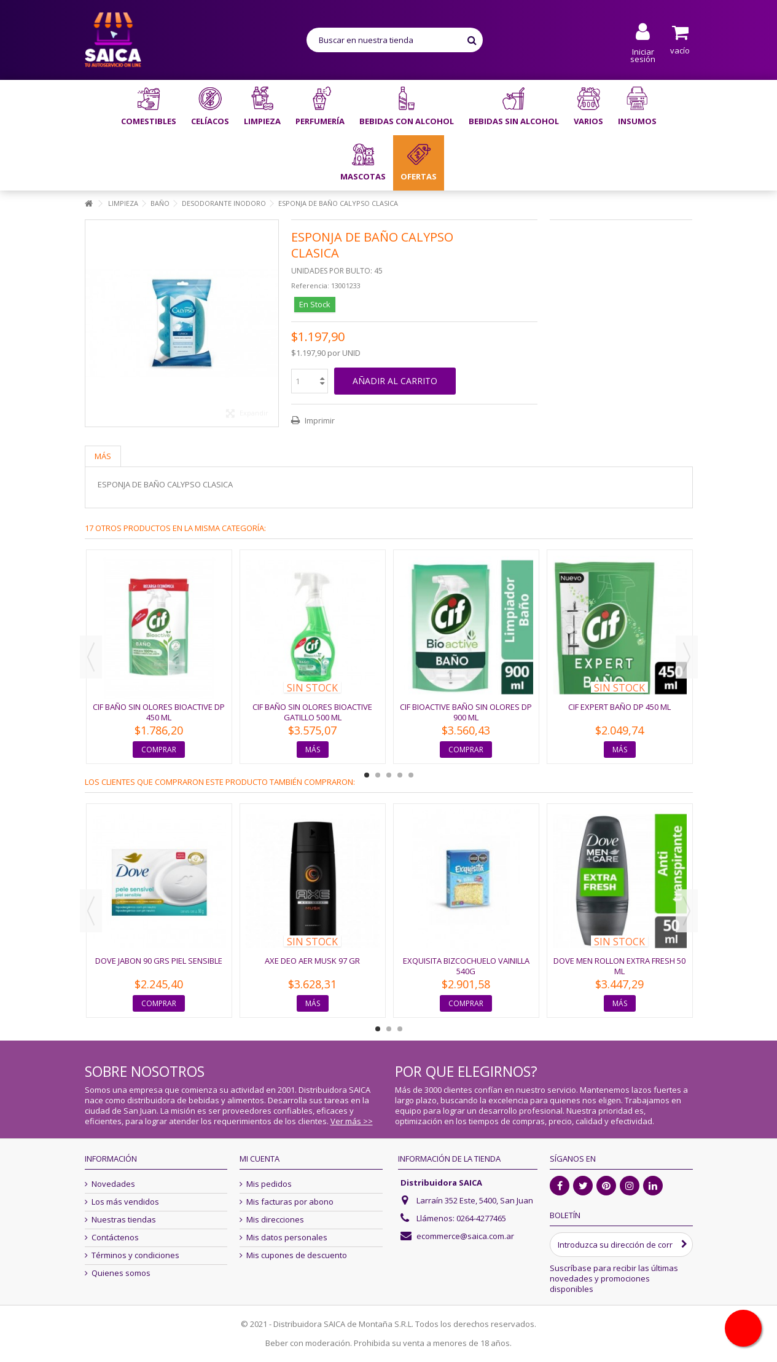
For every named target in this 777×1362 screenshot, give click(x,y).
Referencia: (310, 285)
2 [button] (377, 775)
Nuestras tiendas (124, 1219)
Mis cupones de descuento (296, 1255)
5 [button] (410, 775)
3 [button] (388, 775)
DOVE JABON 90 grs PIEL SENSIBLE (158, 960)
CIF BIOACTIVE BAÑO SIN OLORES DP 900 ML (466, 712)
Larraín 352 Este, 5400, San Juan (474, 1200)
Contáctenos (115, 1237)
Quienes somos (121, 1273)
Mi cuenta (259, 1158)
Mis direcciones (275, 1219)
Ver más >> (351, 1121)
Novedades (113, 1184)
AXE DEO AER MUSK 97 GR (312, 960)
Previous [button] (91, 657)
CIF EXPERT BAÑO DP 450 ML (619, 706)
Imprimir (319, 420)
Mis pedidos (269, 1184)
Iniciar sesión (642, 54)
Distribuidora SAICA (441, 1182)
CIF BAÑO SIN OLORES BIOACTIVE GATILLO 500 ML (312, 712)
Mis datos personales (286, 1237)
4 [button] (399, 775)
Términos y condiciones (135, 1255)
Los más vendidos (125, 1202)
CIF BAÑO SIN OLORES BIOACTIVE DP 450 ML (159, 712)
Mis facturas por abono (290, 1202)
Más (103, 456)
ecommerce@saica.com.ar (465, 1236)
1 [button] (366, 775)
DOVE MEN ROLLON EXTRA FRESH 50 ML (619, 966)
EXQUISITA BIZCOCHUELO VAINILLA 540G (466, 966)
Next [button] (687, 657)
